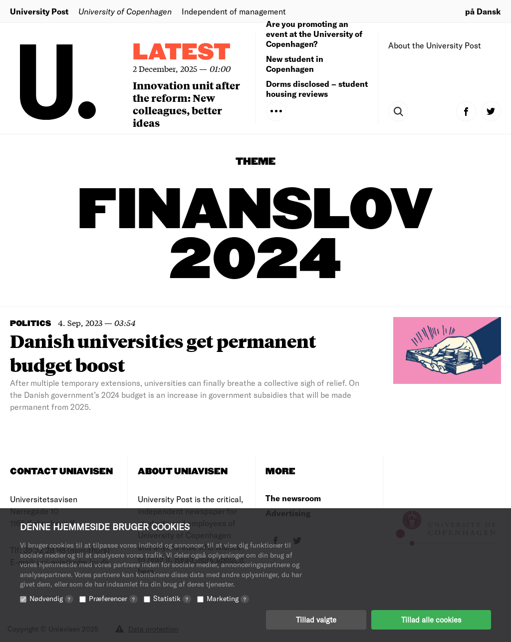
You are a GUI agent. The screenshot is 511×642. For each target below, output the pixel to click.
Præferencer (113, 598)
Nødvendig (51, 598)
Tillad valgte (316, 619)
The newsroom (293, 498)
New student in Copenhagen (294, 63)
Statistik (172, 598)
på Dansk (483, 11)
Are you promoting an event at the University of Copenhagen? (314, 33)
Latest (182, 52)
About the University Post (434, 45)
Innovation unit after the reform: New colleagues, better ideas (186, 104)
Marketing (228, 598)
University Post (39, 11)
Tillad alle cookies (431, 619)
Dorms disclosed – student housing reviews (317, 88)
